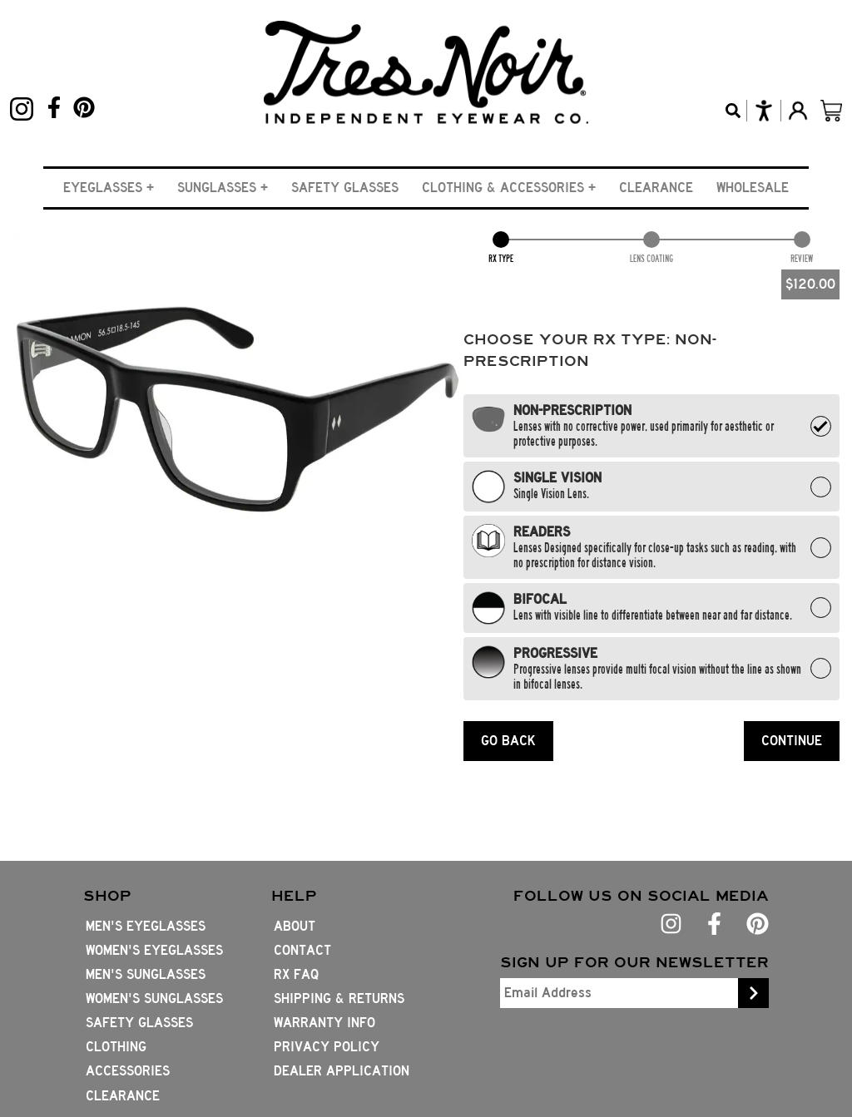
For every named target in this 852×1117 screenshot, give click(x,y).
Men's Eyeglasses (146, 926)
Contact (302, 950)
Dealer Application (341, 1071)
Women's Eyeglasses (154, 950)
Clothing (116, 1046)
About (294, 926)
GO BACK (508, 740)
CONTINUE (791, 740)
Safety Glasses (345, 187)
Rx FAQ (296, 974)
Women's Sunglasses (154, 998)
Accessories (128, 1071)
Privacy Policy (326, 1046)
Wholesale (752, 187)
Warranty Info (324, 1022)
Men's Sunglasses (146, 974)
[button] (108, 187)
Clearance (656, 187)
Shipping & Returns (339, 998)
